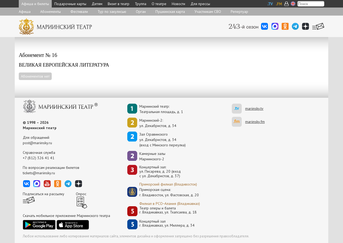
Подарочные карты (70, 3)
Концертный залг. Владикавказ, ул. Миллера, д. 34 (167, 223)
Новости (178, 3)
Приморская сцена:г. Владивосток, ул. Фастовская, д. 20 (163, 192)
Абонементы (50, 11)
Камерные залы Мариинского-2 (152, 156)
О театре (159, 3)
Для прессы (200, 3)
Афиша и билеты (35, 3)
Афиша (25, 11)
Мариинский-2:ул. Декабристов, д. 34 (157, 123)
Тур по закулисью (112, 11)
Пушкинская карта (170, 11)
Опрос (81, 193)
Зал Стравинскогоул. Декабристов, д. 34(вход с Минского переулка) (162, 139)
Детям (97, 3)
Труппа (140, 3)
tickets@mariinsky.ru (39, 173)
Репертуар (239, 11)
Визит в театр (118, 3)
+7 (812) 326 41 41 (38, 157)
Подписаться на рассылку (43, 193)
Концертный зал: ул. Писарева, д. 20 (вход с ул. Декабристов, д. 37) (160, 171)
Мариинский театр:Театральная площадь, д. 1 (161, 109)
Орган (141, 11)
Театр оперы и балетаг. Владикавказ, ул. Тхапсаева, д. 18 (168, 210)
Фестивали (79, 11)
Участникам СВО (208, 11)
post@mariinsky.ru (37, 142)
